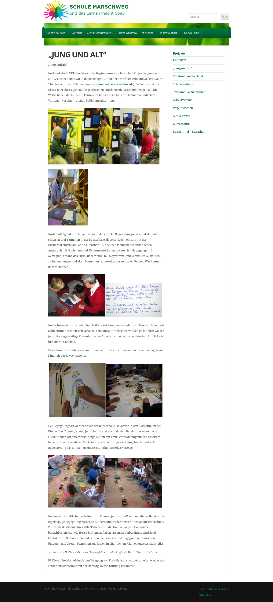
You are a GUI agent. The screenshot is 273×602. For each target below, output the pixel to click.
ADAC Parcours (182, 100)
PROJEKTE (148, 33)
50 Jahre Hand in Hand (188, 76)
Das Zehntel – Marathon (189, 131)
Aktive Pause (181, 116)
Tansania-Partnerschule (189, 92)
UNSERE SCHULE (55, 33)
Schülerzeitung (183, 84)
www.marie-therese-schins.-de (112, 84)
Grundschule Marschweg (89, 11)
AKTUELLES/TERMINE (99, 33)
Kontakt (77, 33)
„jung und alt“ (182, 68)
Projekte (179, 53)
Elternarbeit (168, 33)
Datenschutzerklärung (214, 589)
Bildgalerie (191, 33)
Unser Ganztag (127, 33)
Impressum (206, 594)
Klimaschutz (181, 124)
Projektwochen (183, 108)
